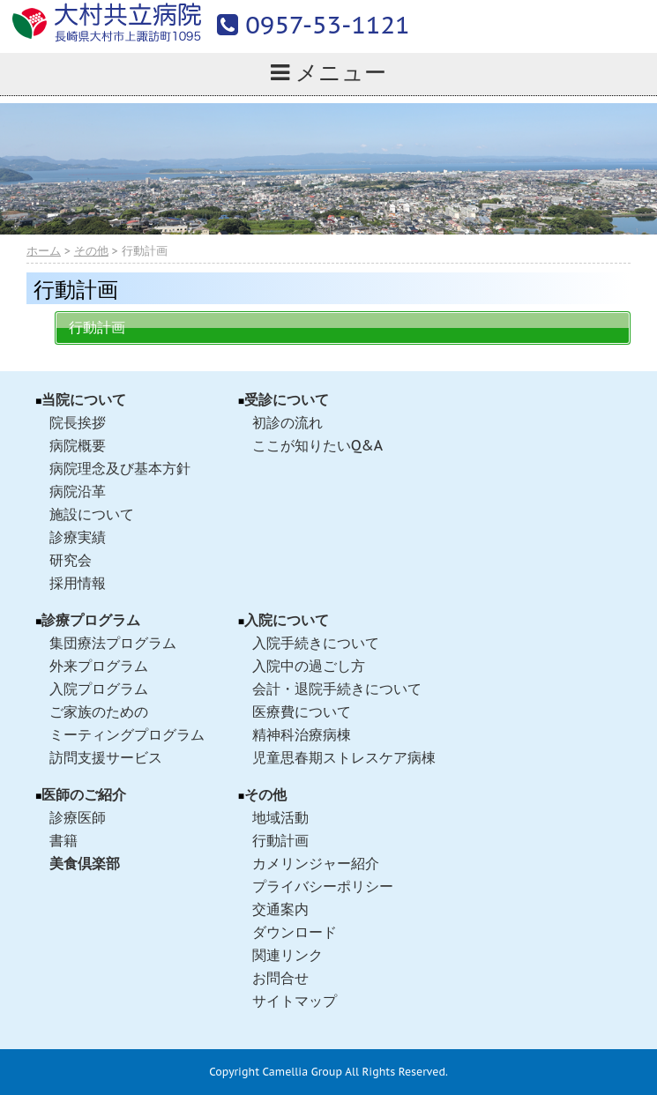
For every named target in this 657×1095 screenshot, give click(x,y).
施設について (91, 514)
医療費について (301, 711)
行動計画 (97, 327)
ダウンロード (294, 932)
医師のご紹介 (83, 794)
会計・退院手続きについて (337, 688)
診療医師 (77, 817)
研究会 (70, 560)
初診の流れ (287, 422)
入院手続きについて (315, 643)
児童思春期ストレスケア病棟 (344, 757)
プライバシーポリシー (322, 886)
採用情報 (77, 583)
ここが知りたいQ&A (318, 445)
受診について (286, 399)
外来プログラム (98, 665)
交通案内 (280, 909)
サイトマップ (294, 1000)
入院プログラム (98, 688)
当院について (83, 399)
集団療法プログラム (112, 643)
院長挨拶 (77, 422)
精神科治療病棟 (301, 734)
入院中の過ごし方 (308, 665)
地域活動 (280, 817)
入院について (286, 620)
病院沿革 (77, 491)
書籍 (63, 840)
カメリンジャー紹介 (315, 863)
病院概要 (77, 445)
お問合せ (280, 978)
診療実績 (77, 537)
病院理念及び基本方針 (119, 468)
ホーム (43, 250)
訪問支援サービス (105, 757)
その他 (91, 250)
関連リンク (287, 955)
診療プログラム (90, 620)
